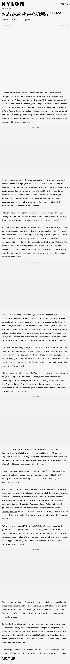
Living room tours (9, 511)
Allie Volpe (6, 25)
